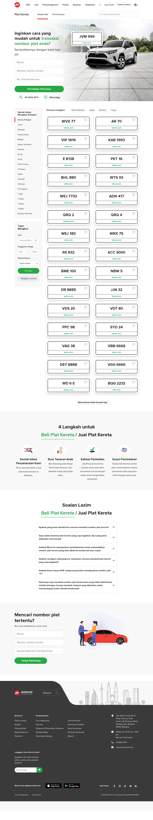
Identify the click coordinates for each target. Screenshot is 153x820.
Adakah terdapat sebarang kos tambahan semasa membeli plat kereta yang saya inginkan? (76, 560)
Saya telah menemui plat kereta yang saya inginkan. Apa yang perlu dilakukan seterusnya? (76, 537)
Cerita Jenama (20, 721)
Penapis (28, 270)
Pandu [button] (66, 4)
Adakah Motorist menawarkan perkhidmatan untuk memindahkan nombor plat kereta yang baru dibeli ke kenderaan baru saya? (76, 549)
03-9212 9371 (28, 97)
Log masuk (109, 5)
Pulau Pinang (23, 164)
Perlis (20, 159)
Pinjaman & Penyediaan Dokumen (50, 728)
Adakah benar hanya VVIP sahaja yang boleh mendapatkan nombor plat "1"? (76, 572)
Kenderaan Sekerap (44, 736)
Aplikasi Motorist (21, 732)
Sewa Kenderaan (75, 728)
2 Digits (21, 199)
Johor (20, 125)
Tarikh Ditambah (78, 110)
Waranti (71, 736)
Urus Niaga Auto (42, 721)
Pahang (21, 149)
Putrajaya (21, 169)
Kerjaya (18, 724)
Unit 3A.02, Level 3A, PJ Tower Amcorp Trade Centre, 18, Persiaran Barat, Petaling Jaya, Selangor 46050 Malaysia (127, 721)
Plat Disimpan (58, 14)
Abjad (92, 110)
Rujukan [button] (77, 4)
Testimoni (18, 736)
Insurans (39, 724)
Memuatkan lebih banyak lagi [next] (92, 402)
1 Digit (20, 194)
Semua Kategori (24, 120)
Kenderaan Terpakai (76, 724)
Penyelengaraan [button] (50, 4)
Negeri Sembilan (24, 144)
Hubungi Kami (20, 728)
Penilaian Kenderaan (76, 732)
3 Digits (21, 204)
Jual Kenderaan (74, 721)
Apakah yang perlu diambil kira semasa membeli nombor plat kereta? (76, 527)
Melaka (20, 139)
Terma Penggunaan (21, 795)
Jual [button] (36, 4)
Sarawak (21, 179)
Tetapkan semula (28, 278)
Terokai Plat (42, 14)
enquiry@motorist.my (124, 747)
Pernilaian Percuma (39, 89)
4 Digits (21, 209)
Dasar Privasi (36, 795)
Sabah (20, 174)
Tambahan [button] (90, 4)
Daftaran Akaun (124, 4)
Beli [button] (28, 4)
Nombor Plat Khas (25, 213)
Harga (113, 110)
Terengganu (23, 189)
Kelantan (21, 130)
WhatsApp (51, 97)
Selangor (21, 184)
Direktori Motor (42, 732)
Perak (20, 154)
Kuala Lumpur (23, 134)
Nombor (102, 110)
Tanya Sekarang (31, 660)
